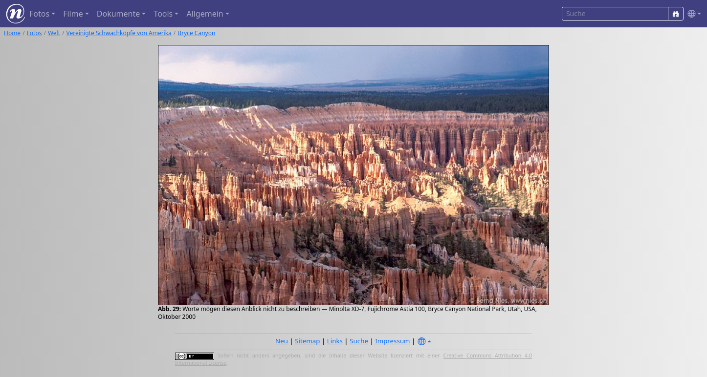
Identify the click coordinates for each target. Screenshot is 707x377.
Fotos (34, 33)
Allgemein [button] (204, 13)
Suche (359, 340)
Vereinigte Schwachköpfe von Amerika (119, 33)
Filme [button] (73, 13)
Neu (281, 340)
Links (335, 340)
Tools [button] (163, 13)
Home (12, 33)
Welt (54, 33)
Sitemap (307, 340)
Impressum (392, 340)
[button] (692, 14)
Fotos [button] (39, 13)
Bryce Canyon (196, 33)
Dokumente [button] (118, 13)
